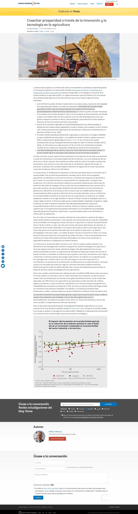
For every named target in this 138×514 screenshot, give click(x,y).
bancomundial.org (112, 1)
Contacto (99, 4)
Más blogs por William (57, 438)
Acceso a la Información (35, 507)
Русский (106, 409)
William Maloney (32, 28)
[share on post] (3, 254)
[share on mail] (3, 246)
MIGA (50, 512)
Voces (76, 11)
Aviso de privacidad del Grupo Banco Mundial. (88, 417)
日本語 (71, 411)
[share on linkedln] (3, 257)
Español (36, 31)
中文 (64, 411)
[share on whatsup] (3, 261)
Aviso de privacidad (50, 488)
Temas (92, 4)
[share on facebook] (3, 250)
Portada (72, 4)
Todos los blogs (83, 4)
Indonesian (80, 411)
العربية (52, 31)
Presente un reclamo (114, 507)
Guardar (38, 497)
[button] (117, 4)
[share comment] (3, 266)
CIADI (54, 512)
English (41, 31)
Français (47, 31)
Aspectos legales (23, 507)
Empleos (44, 507)
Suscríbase (108, 404)
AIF (43, 512)
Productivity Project (77, 308)
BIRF (40, 512)
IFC (46, 512)
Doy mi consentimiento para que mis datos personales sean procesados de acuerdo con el (88, 416)
